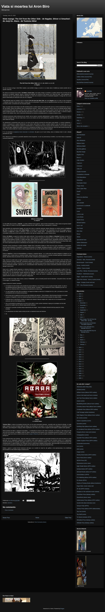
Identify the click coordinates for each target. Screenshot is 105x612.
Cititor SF (79, 168)
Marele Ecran (80, 219)
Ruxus (78, 234)
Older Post (68, 517)
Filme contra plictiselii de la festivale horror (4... (87, 327)
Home (37, 517)
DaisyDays (80, 180)
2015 (80, 357)
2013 (80, 361)
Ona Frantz (80, 228)
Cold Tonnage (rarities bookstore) (86, 412)
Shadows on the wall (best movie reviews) (88, 491)
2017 (80, 352)
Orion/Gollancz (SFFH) (83, 474)
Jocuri (78, 123)
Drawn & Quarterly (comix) (84, 420)
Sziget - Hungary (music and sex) (86, 282)
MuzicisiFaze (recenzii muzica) (85, 82)
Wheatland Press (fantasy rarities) (86, 520)
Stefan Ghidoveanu (82, 242)
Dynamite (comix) (81, 423)
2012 (80, 364)
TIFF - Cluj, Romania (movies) (85, 285)
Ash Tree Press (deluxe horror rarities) (87, 398)
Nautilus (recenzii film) (83, 79)
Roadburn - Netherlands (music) (85, 273)
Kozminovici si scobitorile (83, 205)
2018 (80, 349)
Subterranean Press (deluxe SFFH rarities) (88, 500)
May (81, 335)
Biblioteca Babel (81, 146)
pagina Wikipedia (34, 434)
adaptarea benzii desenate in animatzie (24, 132)
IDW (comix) (80, 449)
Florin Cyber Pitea (81, 188)
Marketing (79, 117)
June (81, 317)
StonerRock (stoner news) (84, 497)
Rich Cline (79, 231)
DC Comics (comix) (82, 418)
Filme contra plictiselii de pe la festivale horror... (88, 331)
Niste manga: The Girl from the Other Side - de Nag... (88, 319)
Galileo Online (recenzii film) (84, 76)
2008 (80, 373)
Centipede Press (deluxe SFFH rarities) (87, 409)
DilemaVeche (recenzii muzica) (85, 74)
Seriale (79, 114)
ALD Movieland (81, 134)
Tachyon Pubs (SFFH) (83, 505)
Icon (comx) (80, 446)
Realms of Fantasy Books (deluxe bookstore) (89, 483)
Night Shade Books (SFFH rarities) (86, 466)
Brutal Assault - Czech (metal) (85, 262)
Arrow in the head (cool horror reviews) (87, 395)
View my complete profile (91, 98)
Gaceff (78, 191)
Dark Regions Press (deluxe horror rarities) (88, 415)
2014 (80, 359)
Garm (78, 194)
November (83, 305)
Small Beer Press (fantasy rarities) (86, 494)
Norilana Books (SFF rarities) (84, 469)
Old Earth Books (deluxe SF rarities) (86, 472)
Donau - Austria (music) (83, 265)
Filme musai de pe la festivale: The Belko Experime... (88, 323)
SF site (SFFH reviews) (83, 488)
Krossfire (79, 208)
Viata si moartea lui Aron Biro (25, 6)
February (82, 342)
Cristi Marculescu (81, 177)
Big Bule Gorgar (81, 151)
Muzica (79, 112)
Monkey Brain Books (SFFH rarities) (86, 454)
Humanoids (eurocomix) (83, 443)
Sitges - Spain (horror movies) (85, 276)
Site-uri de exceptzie (82, 126)
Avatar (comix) (81, 401)
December (83, 303)
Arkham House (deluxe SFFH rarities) (87, 392)
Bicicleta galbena (81, 149)
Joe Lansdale (80, 202)
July (81, 314)
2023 (80, 294)
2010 (80, 368)
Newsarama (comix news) (84, 463)
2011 (80, 366)
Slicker (78, 237)
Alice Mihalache (81, 140)
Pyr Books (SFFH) (82, 480)
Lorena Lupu (80, 214)
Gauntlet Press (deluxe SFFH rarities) (87, 437)
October (82, 307)
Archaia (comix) (81, 389)
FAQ (78, 120)
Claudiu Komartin (81, 171)
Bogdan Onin (80, 154)
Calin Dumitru (80, 160)
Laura (78, 211)
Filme (78, 106)
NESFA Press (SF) (82, 460)
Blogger (62, 608)
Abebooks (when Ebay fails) (84, 386)
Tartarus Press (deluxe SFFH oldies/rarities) (88, 508)
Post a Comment (9, 510)
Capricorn (79, 163)
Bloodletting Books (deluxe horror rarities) (88, 403)
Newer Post (6, 517)
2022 (80, 296)
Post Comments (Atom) (40, 522)
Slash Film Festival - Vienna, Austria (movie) (88, 279)
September (83, 310)
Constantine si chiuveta (83, 174)
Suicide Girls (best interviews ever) (86, 503)
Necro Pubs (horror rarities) (84, 457)
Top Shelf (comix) (81, 514)
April (81, 337)
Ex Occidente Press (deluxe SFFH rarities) (88, 429)
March (82, 339)
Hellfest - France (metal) (83, 268)
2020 (80, 301)
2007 (80, 375)
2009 (80, 371)
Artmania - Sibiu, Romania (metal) (86, 259)
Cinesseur (79, 166)
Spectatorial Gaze (81, 239)
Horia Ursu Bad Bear (82, 197)
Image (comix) (80, 452)
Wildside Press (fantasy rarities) (85, 522)
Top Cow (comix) (81, 511)
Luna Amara (80, 217)
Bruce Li (79, 157)
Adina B (79, 137)
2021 (80, 298)
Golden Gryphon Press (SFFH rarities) (87, 440)
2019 (80, 347)
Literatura (9, 502)
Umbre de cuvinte (81, 245)
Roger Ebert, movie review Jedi (85, 486)
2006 (80, 378)
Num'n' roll (79, 225)
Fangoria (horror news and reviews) (86, 432)
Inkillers (79, 200)
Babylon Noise (81, 143)
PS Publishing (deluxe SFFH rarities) (86, 477)
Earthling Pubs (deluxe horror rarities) (87, 426)
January (82, 344)
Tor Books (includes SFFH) (84, 517)
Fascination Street (81, 183)
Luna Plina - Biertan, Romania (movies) (87, 271)
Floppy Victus (80, 186)
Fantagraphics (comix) (83, 435)
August (82, 312)
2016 (80, 354)
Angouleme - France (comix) (84, 256)
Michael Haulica (81, 222)
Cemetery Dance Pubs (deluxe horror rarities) (89, 406)
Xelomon (79, 248)
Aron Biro (89, 91)
